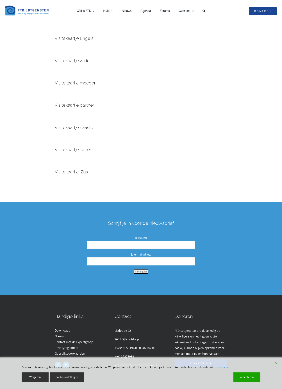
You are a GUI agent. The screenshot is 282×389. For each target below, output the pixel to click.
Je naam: (141, 238)
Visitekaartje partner (74, 105)
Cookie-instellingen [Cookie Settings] (67, 377)
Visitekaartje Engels (74, 38)
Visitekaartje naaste (74, 127)
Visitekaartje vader (73, 60)
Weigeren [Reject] (35, 377)
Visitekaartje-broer (73, 149)
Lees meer (222, 367)
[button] (204, 11)
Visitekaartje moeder (75, 83)
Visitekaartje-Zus (71, 172)
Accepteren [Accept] (247, 377)
